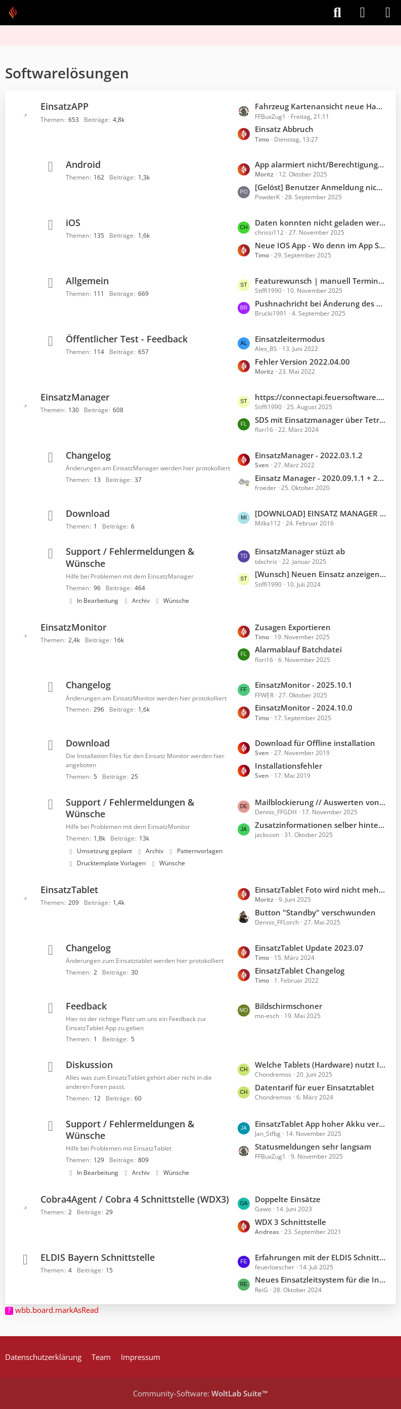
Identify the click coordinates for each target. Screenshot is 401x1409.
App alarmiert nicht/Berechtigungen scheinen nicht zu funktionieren (320, 164)
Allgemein (87, 281)
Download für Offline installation (315, 743)
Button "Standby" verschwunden (315, 912)
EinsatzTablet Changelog (299, 970)
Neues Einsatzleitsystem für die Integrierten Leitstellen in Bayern (320, 1279)
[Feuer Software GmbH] (16, 13)
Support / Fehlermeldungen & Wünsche (130, 557)
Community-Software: (200, 1393)
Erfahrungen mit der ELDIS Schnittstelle (320, 1257)
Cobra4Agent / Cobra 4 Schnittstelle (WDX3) (134, 1199)
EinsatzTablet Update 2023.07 (309, 948)
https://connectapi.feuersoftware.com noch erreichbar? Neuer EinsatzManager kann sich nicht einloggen (320, 397)
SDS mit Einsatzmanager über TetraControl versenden (320, 420)
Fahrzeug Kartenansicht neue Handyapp (320, 106)
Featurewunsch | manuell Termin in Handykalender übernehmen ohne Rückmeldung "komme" (320, 281)
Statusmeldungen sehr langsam (313, 1146)
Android (83, 164)
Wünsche (176, 600)
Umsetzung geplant (104, 851)
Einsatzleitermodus (290, 339)
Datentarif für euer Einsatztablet (314, 1087)
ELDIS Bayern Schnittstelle (97, 1257)
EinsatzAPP (64, 106)
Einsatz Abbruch (284, 129)
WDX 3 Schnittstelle (290, 1222)
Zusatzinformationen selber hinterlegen (320, 825)
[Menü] (388, 13)
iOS (73, 222)
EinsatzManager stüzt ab (300, 551)
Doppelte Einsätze (288, 1199)
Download (88, 513)
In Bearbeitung (97, 600)
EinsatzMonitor (73, 627)
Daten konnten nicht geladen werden (320, 222)
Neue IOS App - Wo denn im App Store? (320, 245)
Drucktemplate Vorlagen (111, 863)
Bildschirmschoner (288, 1006)
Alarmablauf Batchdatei (298, 649)
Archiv (141, 600)
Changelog (88, 455)
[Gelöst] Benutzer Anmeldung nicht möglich (320, 187)
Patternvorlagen (199, 851)
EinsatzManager (75, 397)
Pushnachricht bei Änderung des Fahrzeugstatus (320, 303)
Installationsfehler (288, 766)
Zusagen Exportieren (293, 627)
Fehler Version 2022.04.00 (302, 362)
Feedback (86, 1006)
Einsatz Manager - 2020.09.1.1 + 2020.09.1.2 (320, 478)
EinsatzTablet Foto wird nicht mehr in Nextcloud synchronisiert (320, 890)
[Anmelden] (362, 12)
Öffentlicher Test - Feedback (127, 339)
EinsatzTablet (69, 890)
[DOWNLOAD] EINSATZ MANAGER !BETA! (320, 513)
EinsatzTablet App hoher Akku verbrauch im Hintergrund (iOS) (320, 1124)
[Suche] (337, 13)
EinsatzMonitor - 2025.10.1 (303, 685)
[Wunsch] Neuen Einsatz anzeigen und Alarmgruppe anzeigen (320, 574)
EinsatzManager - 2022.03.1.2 (309, 455)
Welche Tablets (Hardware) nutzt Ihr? (320, 1065)
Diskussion (89, 1065)
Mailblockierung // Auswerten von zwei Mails (320, 802)
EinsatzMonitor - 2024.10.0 (303, 707)
